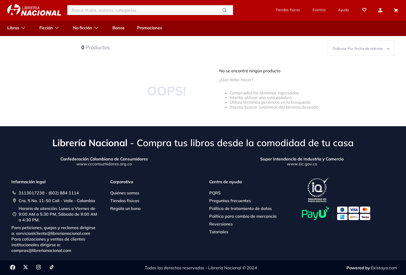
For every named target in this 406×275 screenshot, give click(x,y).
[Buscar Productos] (225, 10)
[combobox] (150, 10)
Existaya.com (384, 267)
